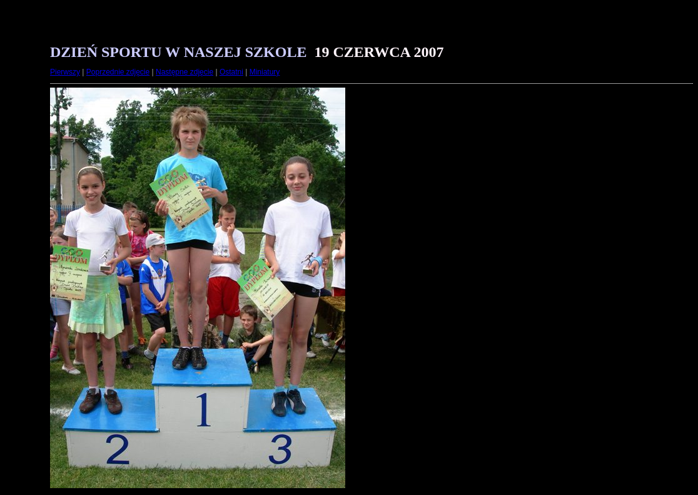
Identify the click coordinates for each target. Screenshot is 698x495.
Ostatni (231, 72)
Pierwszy (65, 72)
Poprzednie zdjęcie (117, 72)
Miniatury (265, 72)
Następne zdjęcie (184, 72)
